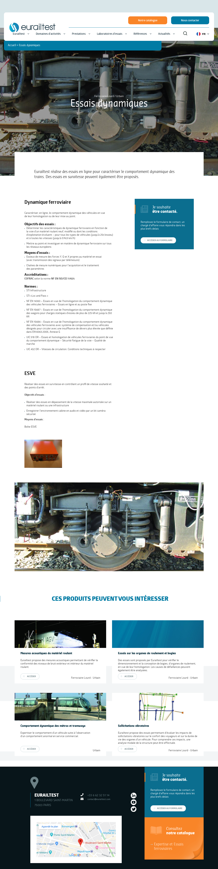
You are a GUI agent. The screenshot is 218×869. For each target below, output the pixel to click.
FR (203, 34)
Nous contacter (190, 20)
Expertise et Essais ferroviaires (168, 846)
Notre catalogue (147, 20)
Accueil (12, 45)
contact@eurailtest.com (98, 799)
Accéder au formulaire (169, 808)
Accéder (31, 676)
